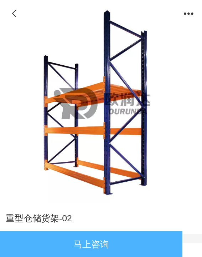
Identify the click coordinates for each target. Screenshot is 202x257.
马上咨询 (91, 244)
